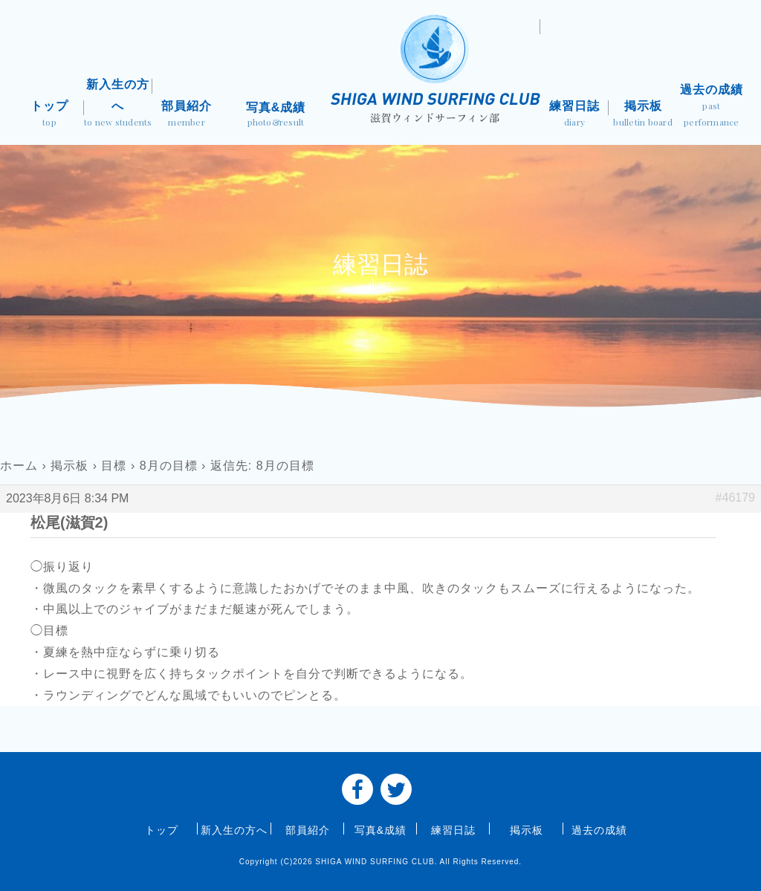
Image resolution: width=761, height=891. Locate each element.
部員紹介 (186, 115)
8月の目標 (169, 465)
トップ (49, 115)
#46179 (735, 497)
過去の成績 (711, 106)
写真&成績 (276, 116)
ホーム (19, 465)
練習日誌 (574, 115)
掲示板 (643, 115)
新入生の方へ (118, 104)
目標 (113, 465)
